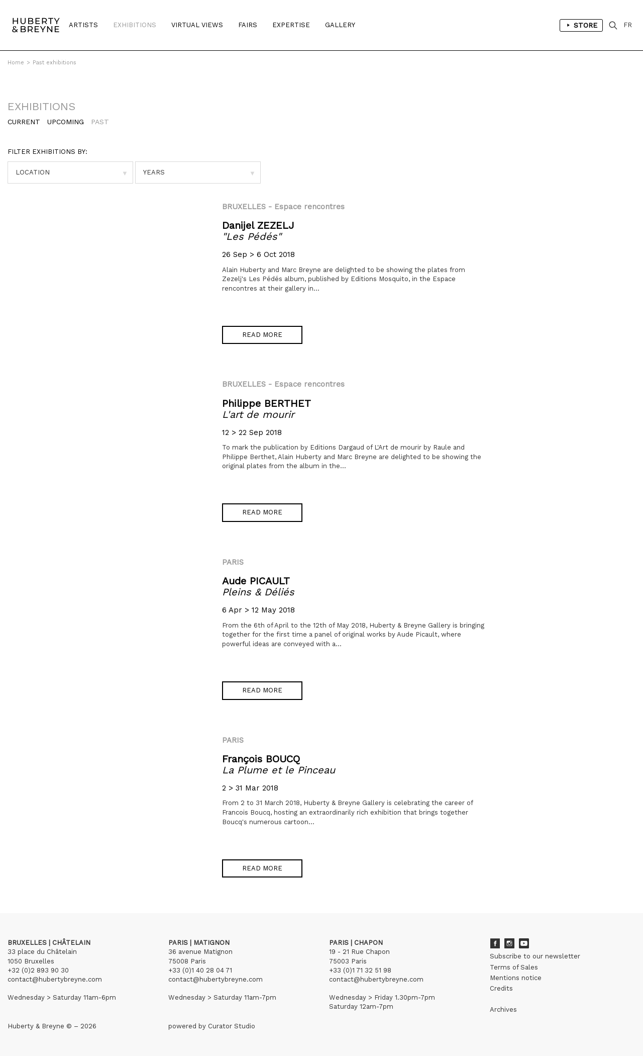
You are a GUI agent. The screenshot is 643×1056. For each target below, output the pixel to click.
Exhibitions (134, 25)
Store (581, 25)
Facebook (495, 943)
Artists (83, 25)
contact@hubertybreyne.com (55, 979)
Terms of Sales (514, 967)
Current (24, 122)
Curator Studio (231, 1026)
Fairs (247, 25)
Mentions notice (516, 978)
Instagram (509, 943)
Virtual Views (197, 25)
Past (100, 122)
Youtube (524, 943)
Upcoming (65, 122)
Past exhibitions (54, 62)
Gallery (340, 25)
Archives (503, 1009)
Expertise (291, 25)
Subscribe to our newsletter (535, 956)
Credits (501, 988)
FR (627, 25)
